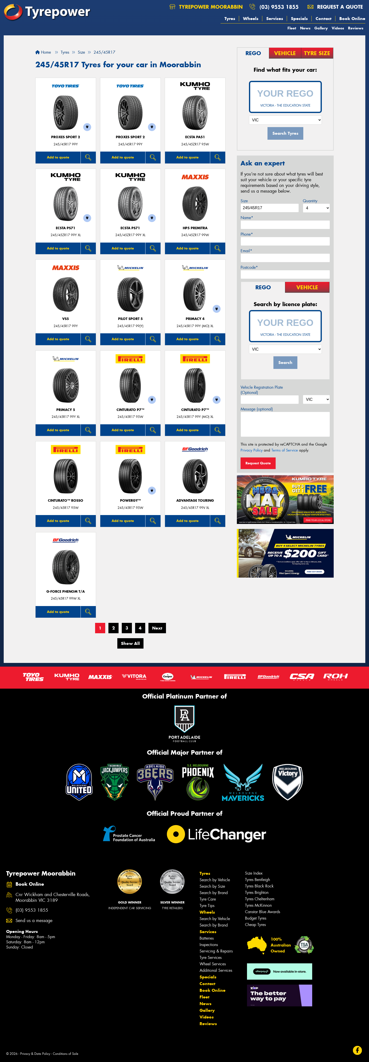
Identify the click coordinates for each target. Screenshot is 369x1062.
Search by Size (212, 886)
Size (244, 200)
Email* (246, 250)
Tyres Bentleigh (257, 879)
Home (43, 52)
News (305, 28)
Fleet (291, 28)
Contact (323, 18)
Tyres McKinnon (258, 905)
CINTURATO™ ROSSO (65, 500)
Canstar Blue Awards (262, 911)
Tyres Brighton (256, 892)
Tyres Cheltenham (259, 899)
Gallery (321, 28)
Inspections (209, 944)
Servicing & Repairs (216, 951)
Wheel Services (213, 964)
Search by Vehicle (215, 879)
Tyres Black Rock (259, 886)
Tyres (230, 18)
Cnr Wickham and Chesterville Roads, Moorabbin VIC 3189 (53, 897)
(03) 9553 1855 (279, 7)
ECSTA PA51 (195, 137)
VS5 (65, 319)
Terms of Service (284, 450)
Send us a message (34, 921)
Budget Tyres (255, 918)
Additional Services (216, 970)
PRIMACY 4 (195, 319)
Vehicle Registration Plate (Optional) (262, 390)
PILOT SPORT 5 (130, 319)
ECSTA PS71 (65, 228)
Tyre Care (208, 899)
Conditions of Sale (65, 1054)
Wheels (250, 18)
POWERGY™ (130, 500)
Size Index (254, 873)
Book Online (352, 18)
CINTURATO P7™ (130, 410)
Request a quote (335, 7)
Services (274, 18)
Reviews (355, 28)
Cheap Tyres (255, 924)
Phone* (247, 234)
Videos (338, 28)
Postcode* (249, 267)
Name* (247, 217)
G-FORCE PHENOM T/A (65, 591)
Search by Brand (214, 892)
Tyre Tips (207, 905)
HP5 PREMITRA (195, 228)
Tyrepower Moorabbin (206, 7)
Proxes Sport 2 (65, 137)
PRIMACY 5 (65, 410)
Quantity (310, 200)
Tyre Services (211, 957)
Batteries (207, 938)
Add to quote (58, 157)
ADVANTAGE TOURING (195, 500)
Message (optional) (257, 409)
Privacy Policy (252, 450)
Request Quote (258, 463)
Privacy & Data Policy (35, 1054)
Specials (299, 18)
